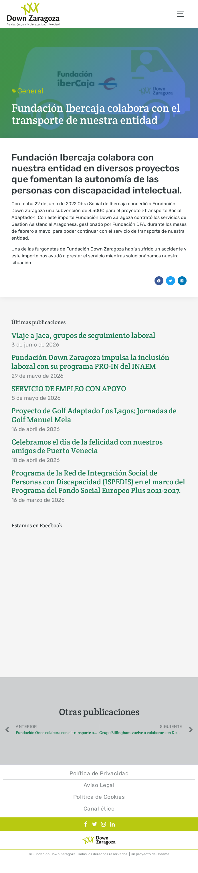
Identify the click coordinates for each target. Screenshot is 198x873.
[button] (159, 280)
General (30, 91)
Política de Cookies (99, 797)
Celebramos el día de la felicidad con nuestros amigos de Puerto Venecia (87, 446)
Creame (163, 854)
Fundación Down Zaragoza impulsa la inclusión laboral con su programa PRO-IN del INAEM (90, 362)
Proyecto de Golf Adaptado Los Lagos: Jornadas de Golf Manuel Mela (94, 415)
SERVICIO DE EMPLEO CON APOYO (68, 388)
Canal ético (99, 808)
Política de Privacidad (99, 773)
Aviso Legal (99, 785)
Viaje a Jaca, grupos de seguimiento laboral (83, 335)
